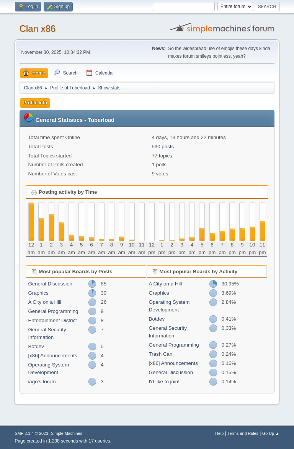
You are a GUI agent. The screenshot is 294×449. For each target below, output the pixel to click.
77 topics (162, 156)
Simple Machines (66, 433)
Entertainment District (52, 320)
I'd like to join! (164, 381)
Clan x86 (37, 28)
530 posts (163, 146)
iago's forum (42, 381)
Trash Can (161, 354)
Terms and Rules (242, 433)
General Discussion (50, 284)
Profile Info (35, 102)
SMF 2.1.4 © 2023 (31, 433)
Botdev (36, 346)
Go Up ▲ (270, 433)
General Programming (53, 311)
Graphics (38, 293)
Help (219, 433)
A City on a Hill (44, 302)
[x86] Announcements (52, 355)
